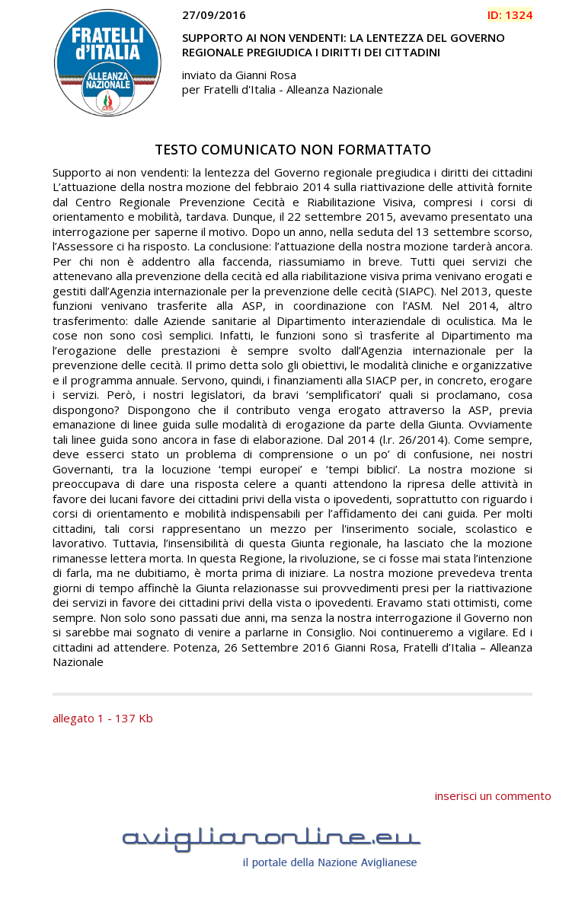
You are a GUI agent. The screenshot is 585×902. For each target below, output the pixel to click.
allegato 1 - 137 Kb (103, 717)
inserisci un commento (493, 795)
